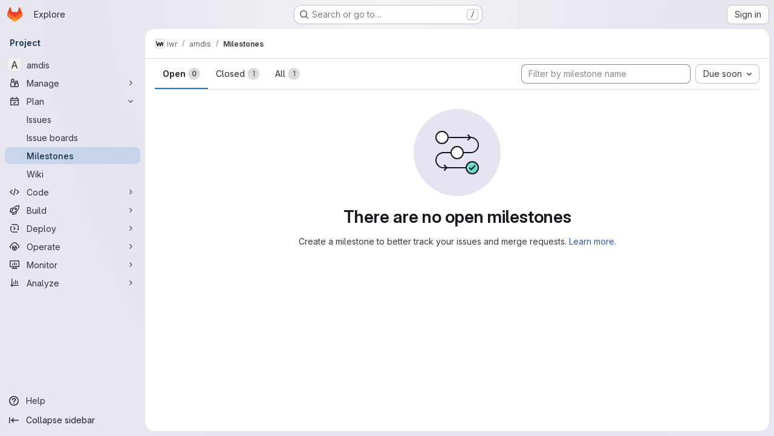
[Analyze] (72, 282)
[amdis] (72, 64)
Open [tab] (181, 74)
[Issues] (72, 119)
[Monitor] (72, 264)
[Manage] (72, 82)
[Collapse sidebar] (72, 420)
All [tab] (287, 74)
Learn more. (592, 241)
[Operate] (72, 246)
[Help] (72, 400)
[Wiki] (72, 173)
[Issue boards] (72, 137)
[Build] (72, 210)
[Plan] (72, 101)
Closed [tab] (237, 74)
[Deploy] (72, 228)
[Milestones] (72, 155)
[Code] (72, 191)
